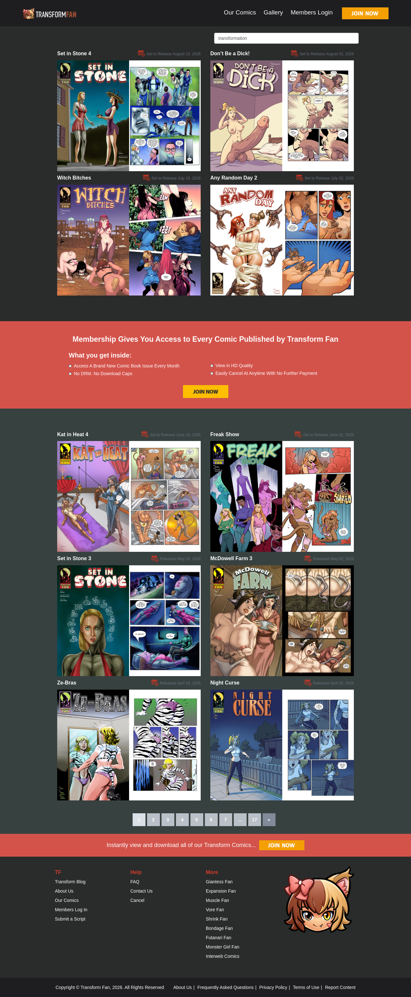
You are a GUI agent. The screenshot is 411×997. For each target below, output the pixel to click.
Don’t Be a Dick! (230, 53)
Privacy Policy (273, 987)
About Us (64, 891)
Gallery (273, 12)
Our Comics (240, 12)
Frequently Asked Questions (225, 987)
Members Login (312, 12)
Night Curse (225, 682)
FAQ (134, 881)
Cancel (137, 900)
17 (254, 819)
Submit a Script (70, 919)
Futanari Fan (218, 937)
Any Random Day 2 (233, 178)
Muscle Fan (217, 900)
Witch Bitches (74, 178)
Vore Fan (215, 909)
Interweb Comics (222, 956)
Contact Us (141, 891)
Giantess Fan (219, 881)
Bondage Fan (219, 928)
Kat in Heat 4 (72, 434)
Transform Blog (70, 881)
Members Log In (71, 909)
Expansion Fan (221, 891)
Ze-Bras (66, 682)
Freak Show (224, 434)
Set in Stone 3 (74, 558)
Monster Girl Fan (222, 946)
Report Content (340, 987)
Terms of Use (306, 987)
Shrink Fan (217, 919)
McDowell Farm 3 (231, 558)
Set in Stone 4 (74, 53)
